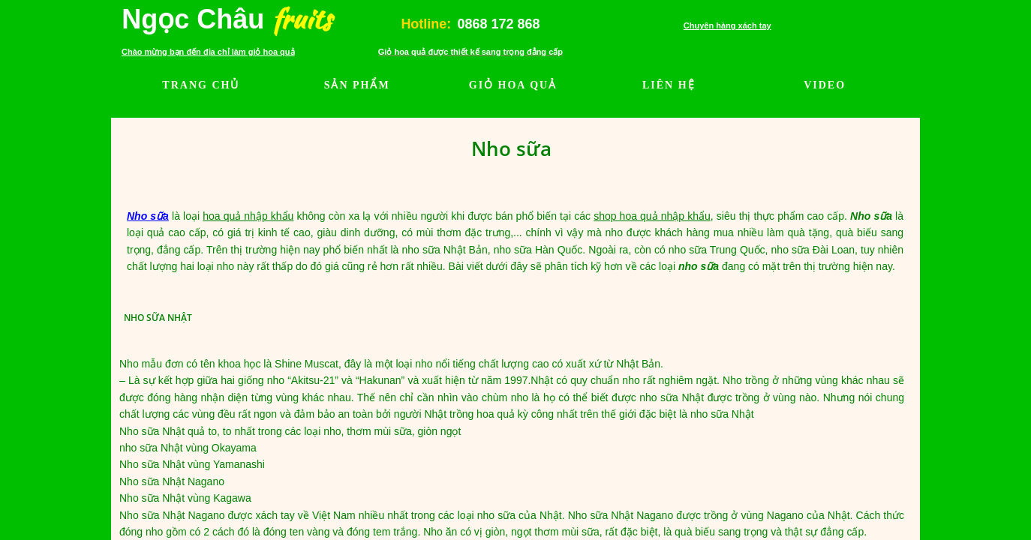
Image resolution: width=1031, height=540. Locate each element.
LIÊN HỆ (669, 85)
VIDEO (825, 85)
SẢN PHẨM (357, 85)
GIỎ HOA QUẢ (513, 85)
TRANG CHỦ (200, 85)
